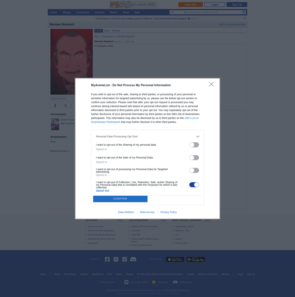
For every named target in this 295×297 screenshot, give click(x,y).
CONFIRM (120, 198)
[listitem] (147, 137)
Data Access (147, 212)
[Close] (212, 85)
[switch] (194, 144)
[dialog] (147, 148)
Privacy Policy (168, 212)
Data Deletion (126, 212)
